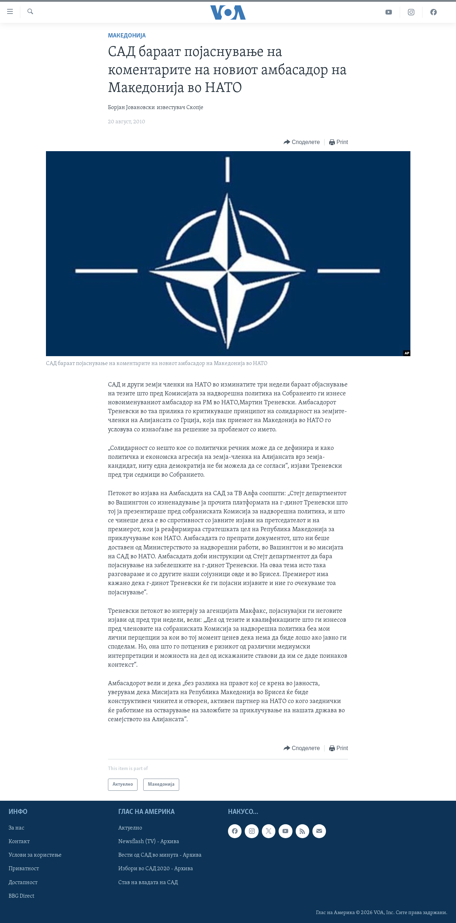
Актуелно (130, 828)
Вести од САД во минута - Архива (160, 855)
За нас (16, 828)
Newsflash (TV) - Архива (148, 842)
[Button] (302, 142)
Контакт (19, 842)
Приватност (24, 869)
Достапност (23, 883)
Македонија (127, 35)
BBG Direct (21, 896)
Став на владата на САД (148, 883)
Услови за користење (35, 855)
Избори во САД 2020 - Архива (155, 869)
